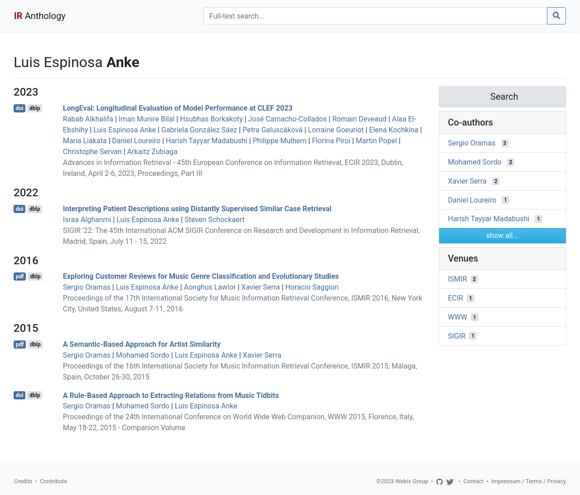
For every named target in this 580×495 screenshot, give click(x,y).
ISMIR (457, 279)
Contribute (53, 481)
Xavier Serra (260, 287)
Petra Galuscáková (272, 130)
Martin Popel (376, 140)
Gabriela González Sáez (199, 130)
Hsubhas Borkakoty (211, 119)
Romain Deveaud (359, 119)
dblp (34, 108)
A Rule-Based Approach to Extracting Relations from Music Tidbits (171, 395)
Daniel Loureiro (136, 140)
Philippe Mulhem (280, 140)
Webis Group (411, 481)
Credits (23, 481)
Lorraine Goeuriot (336, 130)
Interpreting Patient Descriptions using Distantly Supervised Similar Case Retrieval (197, 208)
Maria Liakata (85, 140)
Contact (474, 481)
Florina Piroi (331, 140)
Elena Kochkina (394, 130)
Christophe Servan (92, 151)
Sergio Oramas (87, 287)
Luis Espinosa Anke (124, 130)
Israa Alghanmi (87, 219)
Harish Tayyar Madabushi (206, 140)
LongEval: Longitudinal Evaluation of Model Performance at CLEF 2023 (178, 108)
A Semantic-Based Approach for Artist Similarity (142, 344)
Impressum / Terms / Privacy (528, 481)
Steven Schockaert (214, 219)
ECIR (456, 298)
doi (20, 108)
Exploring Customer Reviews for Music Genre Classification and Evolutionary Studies (201, 276)
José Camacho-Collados (287, 119)
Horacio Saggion (312, 287)
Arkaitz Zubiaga (152, 151)
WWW (458, 317)
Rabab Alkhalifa (88, 119)
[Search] (375, 15)
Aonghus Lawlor (210, 287)
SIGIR (457, 335)
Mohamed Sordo (142, 355)
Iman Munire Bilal (146, 119)
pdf (20, 276)
